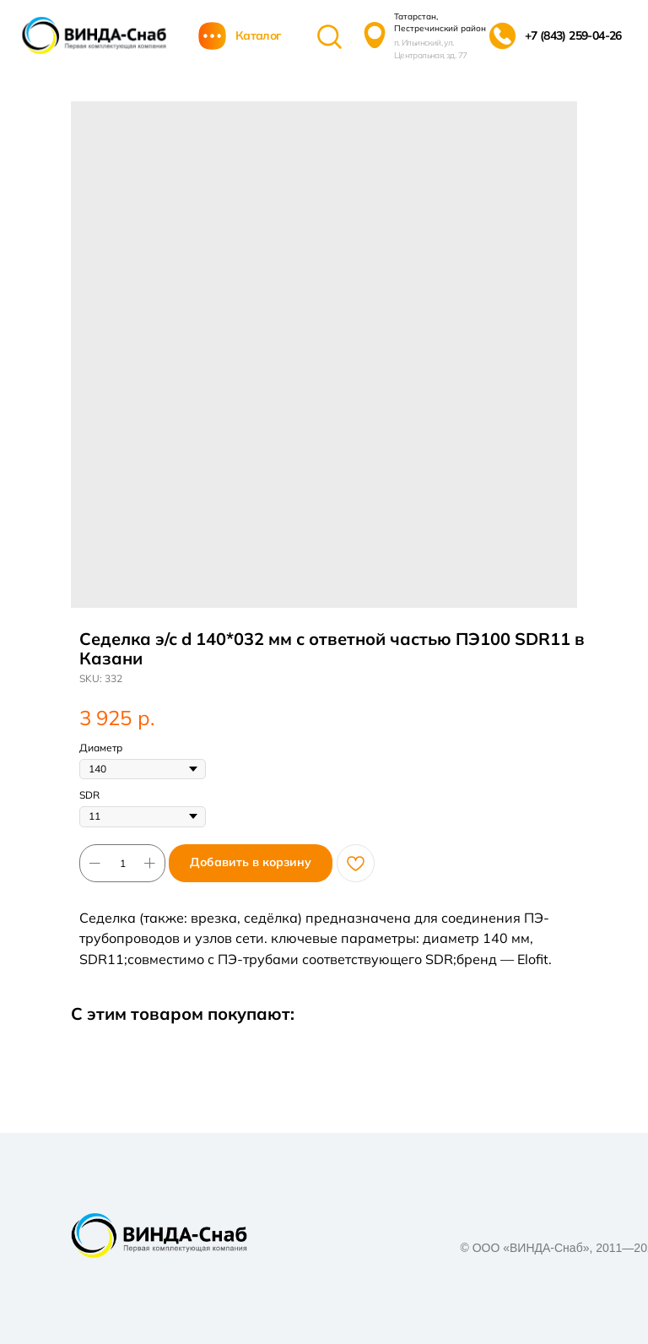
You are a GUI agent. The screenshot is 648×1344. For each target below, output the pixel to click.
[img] (93, 35)
